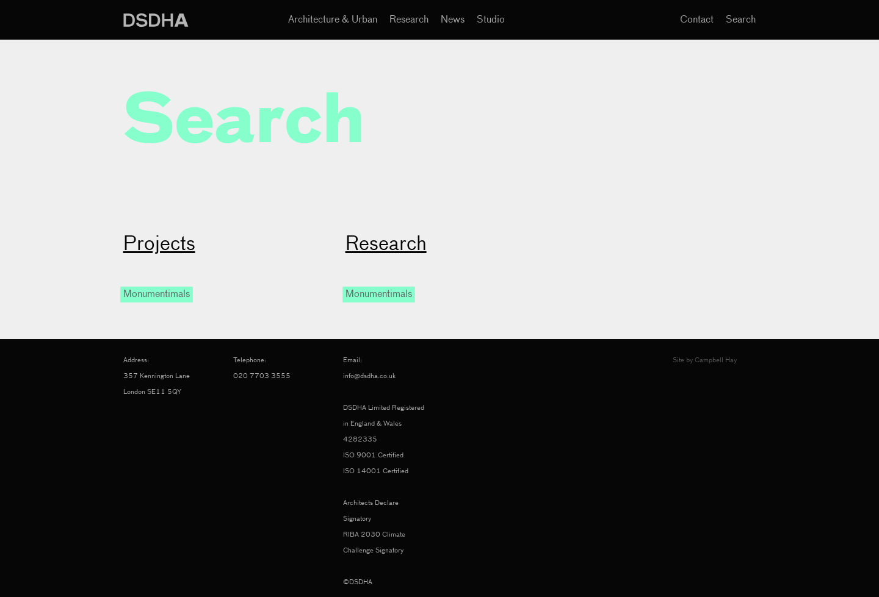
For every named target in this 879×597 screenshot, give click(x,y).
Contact (697, 20)
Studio (491, 20)
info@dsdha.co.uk (369, 376)
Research (409, 20)
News (453, 20)
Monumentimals (156, 294)
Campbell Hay (716, 360)
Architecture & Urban (332, 20)
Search (741, 20)
